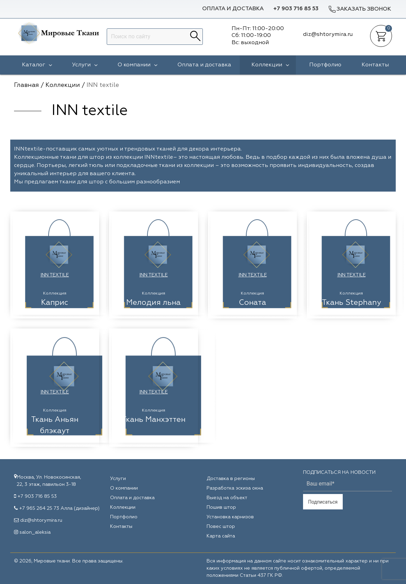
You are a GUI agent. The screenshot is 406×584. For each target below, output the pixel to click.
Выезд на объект (227, 497)
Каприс (54, 303)
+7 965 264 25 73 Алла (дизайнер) (59, 508)
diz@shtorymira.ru (41, 520)
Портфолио (325, 65)
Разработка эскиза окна (235, 488)
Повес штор (221, 526)
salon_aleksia (35, 532)
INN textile (54, 275)
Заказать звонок (359, 9)
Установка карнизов (230, 517)
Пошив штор (221, 507)
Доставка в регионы (231, 478)
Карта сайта (221, 536)
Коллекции (270, 65)
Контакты (375, 65)
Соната (252, 303)
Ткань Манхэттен (153, 420)
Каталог (37, 65)
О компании (137, 65)
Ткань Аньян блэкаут (54, 425)
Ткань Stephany (351, 303)
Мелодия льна (153, 303)
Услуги (84, 65)
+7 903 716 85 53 (295, 9)
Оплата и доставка (233, 9)
